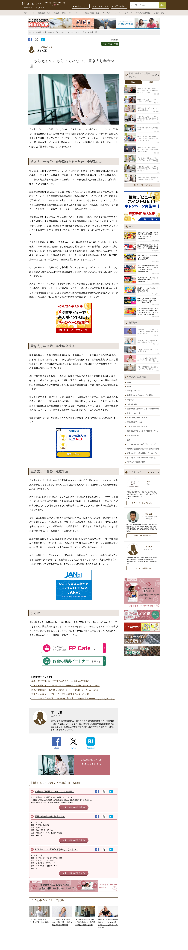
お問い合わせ (120, 6)
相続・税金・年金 (92, 13)
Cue (142, 471)
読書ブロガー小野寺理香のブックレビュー (143, 442)
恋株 (129, 430)
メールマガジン (101, 6)
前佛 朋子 (156, 93)
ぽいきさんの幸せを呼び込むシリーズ (142, 434)
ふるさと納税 (133, 396)
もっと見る (155, 75)
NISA (130, 375)
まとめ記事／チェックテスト (138, 409)
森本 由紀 (156, 129)
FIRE (129, 379)
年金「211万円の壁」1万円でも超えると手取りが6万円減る (60, 681)
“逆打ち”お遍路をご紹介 (137, 451)
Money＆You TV (134, 383)
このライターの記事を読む (142, 491)
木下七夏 (142, 536)
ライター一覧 (154, 461)
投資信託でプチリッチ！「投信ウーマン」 (143, 421)
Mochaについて (81, 6)
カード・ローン (75, 13)
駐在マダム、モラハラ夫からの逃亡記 (142, 446)
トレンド (116, 13)
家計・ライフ (29, 13)
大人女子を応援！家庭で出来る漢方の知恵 (143, 438)
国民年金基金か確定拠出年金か (50, 816)
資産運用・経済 (44, 13)
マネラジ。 (132, 392)
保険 (64, 13)
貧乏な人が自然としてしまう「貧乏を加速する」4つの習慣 (60, 694)
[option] (50, 23)
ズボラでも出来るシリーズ (138, 417)
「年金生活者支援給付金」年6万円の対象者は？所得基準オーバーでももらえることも (73, 698)
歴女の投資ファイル (135, 413)
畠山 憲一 (156, 330)
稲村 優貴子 (156, 110)
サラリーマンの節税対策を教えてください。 (56, 849)
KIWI (158, 121)
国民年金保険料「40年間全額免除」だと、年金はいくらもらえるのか (65, 690)
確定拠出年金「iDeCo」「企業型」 (141, 388)
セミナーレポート (134, 404)
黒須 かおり (156, 338)
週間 (151, 82)
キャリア (106, 13)
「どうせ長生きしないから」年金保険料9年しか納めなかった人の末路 (65, 685)
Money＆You (155, 236)
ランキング (127, 13)
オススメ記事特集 (143, 13)
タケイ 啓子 (156, 355)
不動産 (56, 13)
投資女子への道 (133, 425)
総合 (133, 82)
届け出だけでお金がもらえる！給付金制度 (143, 400)
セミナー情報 (159, 13)
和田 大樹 (142, 505)
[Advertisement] (142, 53)
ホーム (32, 32)
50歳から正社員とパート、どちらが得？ (54, 791)
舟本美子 (156, 158)
